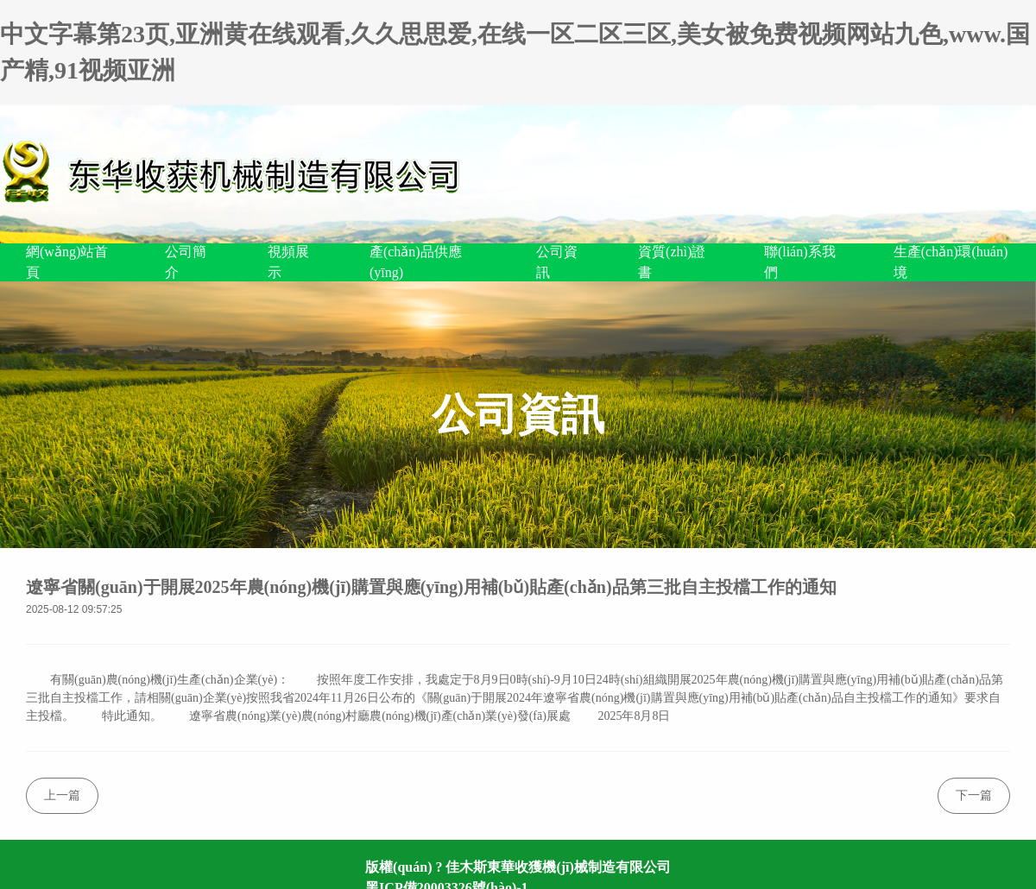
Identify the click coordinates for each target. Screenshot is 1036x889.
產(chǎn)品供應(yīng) (416, 262)
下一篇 (974, 795)
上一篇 (62, 795)
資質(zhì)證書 (671, 262)
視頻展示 (288, 262)
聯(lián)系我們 (800, 262)
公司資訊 (557, 262)
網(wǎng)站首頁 (67, 262)
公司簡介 (185, 262)
